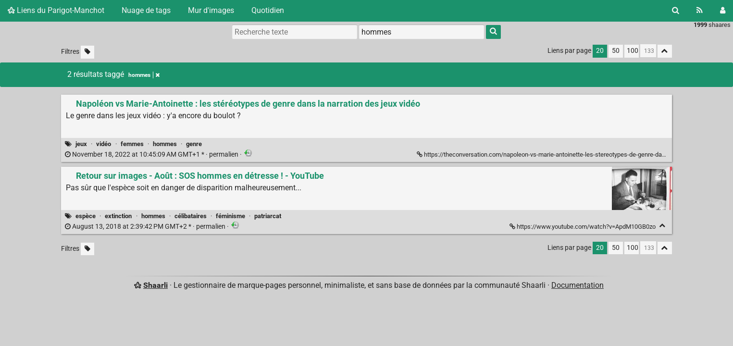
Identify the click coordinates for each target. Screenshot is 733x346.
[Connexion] (722, 10)
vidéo (103, 144)
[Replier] (662, 225)
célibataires (190, 216)
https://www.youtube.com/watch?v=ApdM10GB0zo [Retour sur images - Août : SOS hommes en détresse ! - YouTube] (583, 226)
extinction (118, 216)
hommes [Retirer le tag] (144, 75)
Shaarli (155, 285)
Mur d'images (211, 10)
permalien (152, 154)
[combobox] (421, 32)
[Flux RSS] (699, 10)
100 (632, 51)
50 (616, 51)
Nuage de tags (146, 10)
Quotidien (267, 10)
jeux (81, 144)
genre (194, 144)
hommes (165, 144)
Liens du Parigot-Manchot (56, 10)
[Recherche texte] (294, 32)
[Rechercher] (675, 10)
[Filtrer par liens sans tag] (87, 52)
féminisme (230, 216)
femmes (132, 144)
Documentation (577, 285)
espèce (85, 216)
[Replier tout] (665, 51)
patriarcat (267, 216)
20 (600, 51)
